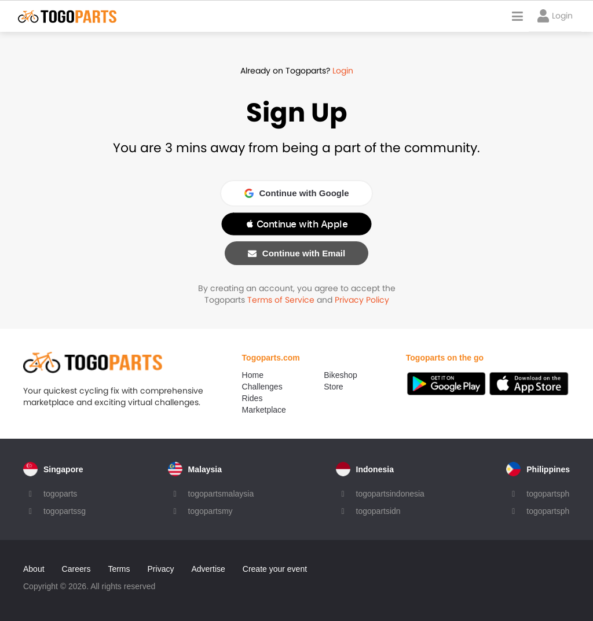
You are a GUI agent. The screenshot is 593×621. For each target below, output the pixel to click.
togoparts (60, 493)
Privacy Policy (362, 300)
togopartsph (547, 493)
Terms (119, 569)
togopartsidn (378, 511)
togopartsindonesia (390, 493)
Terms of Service (280, 300)
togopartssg (64, 511)
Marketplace (264, 409)
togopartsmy (210, 511)
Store (333, 386)
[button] (296, 224)
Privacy (161, 569)
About (34, 569)
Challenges (262, 386)
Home (252, 375)
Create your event (275, 569)
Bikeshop (340, 375)
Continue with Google (296, 193)
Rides (252, 398)
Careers (76, 569)
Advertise (208, 569)
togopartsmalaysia (221, 493)
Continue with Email (296, 253)
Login (342, 70)
